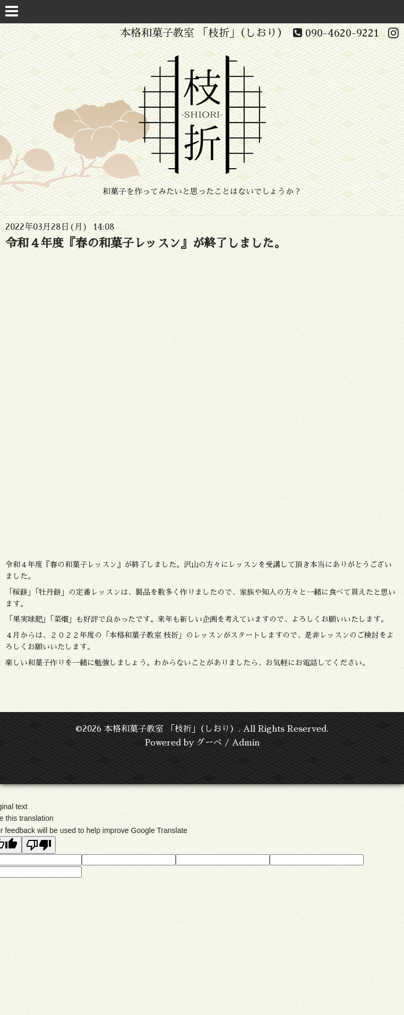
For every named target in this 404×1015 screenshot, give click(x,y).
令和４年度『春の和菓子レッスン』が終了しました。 (145, 243)
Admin (246, 743)
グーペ (209, 743)
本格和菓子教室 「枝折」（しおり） (171, 729)
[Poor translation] (39, 845)
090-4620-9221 (336, 33)
